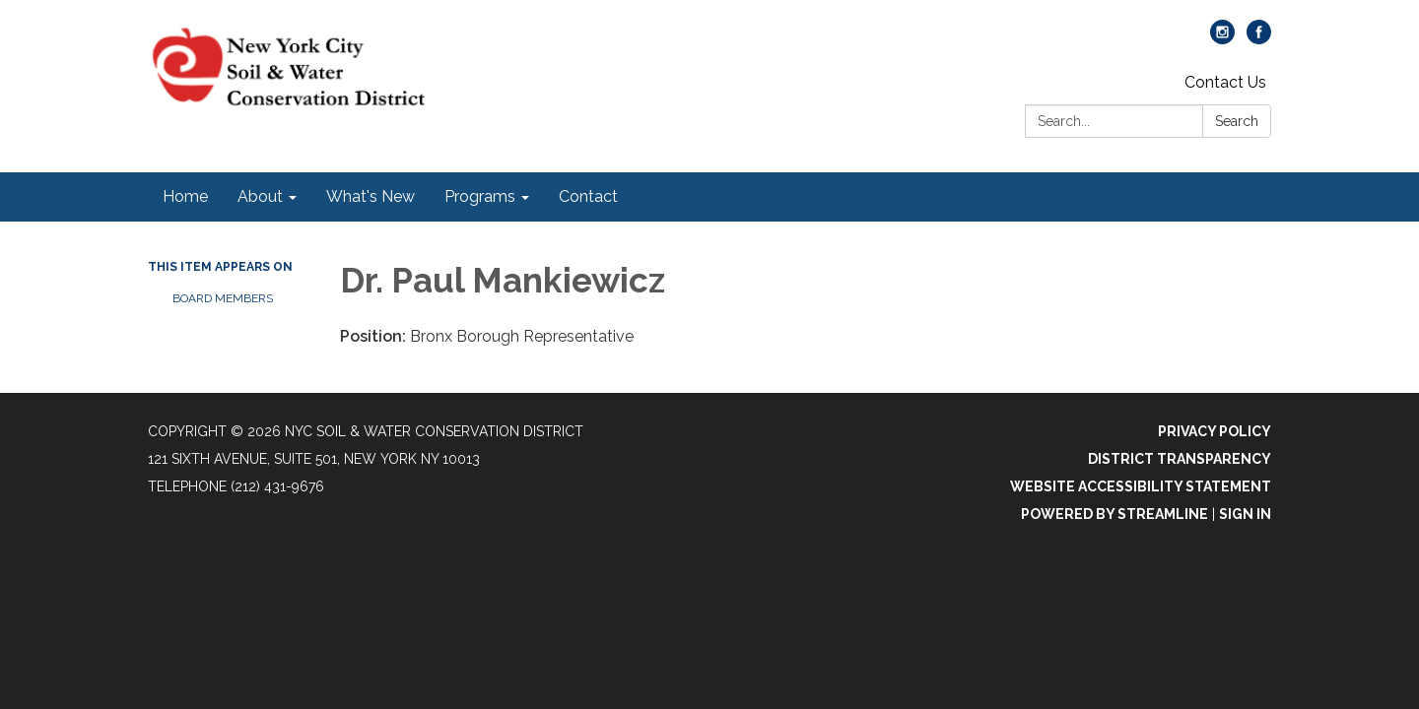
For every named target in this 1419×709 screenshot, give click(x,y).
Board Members (222, 298)
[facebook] (1259, 39)
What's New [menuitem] (370, 196)
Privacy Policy (1214, 431)
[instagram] (1222, 39)
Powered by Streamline (1114, 514)
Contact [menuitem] (588, 196)
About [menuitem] (260, 196)
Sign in (1245, 514)
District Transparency (1179, 459)
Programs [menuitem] (479, 196)
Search (1236, 121)
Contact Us (1225, 82)
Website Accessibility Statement (1140, 486)
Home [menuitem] (185, 196)
